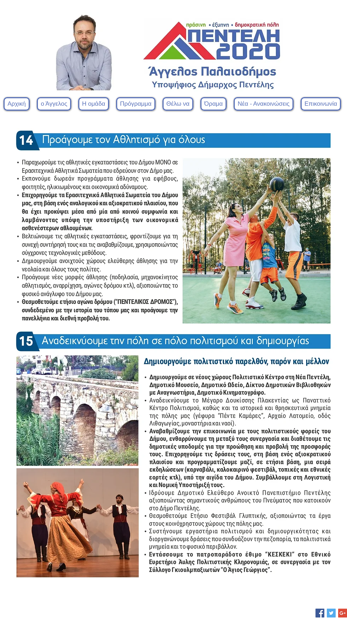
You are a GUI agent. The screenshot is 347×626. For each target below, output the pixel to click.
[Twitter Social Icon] (331, 613)
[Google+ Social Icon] (342, 613)
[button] (93, 104)
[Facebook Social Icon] (319, 613)
